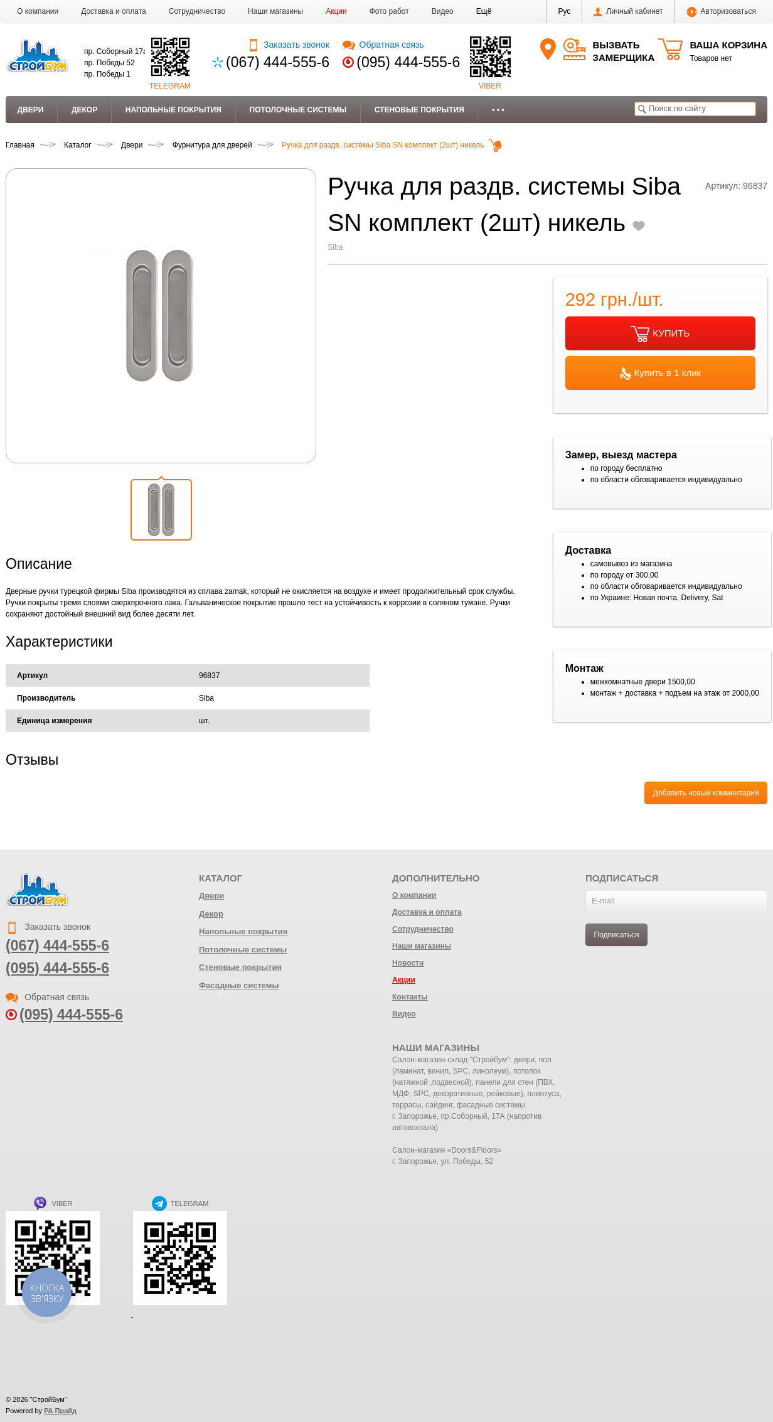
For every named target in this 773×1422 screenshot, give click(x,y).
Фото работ (389, 11)
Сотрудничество (197, 11)
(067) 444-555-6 (277, 62)
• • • (498, 109)
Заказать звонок (288, 45)
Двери (31, 109)
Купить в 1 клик (660, 373)
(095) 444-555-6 (408, 62)
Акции (336, 11)
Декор (84, 109)
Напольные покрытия (173, 109)
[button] (484, 11)
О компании (37, 11)
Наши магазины (275, 11)
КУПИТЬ (660, 334)
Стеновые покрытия (419, 109)
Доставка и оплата (113, 11)
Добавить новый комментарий (706, 793)
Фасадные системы (239, 985)
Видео (443, 11)
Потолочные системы (298, 109)
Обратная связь (383, 45)
